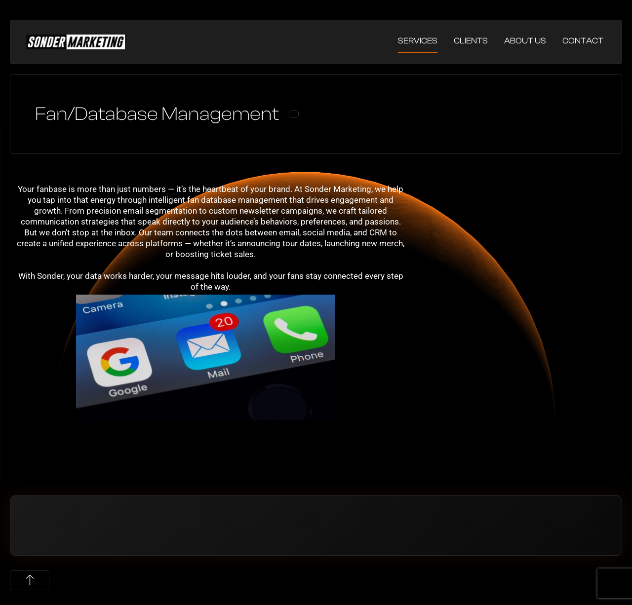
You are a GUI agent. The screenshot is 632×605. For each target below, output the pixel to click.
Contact (582, 40)
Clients (471, 40)
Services (417, 40)
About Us (525, 40)
